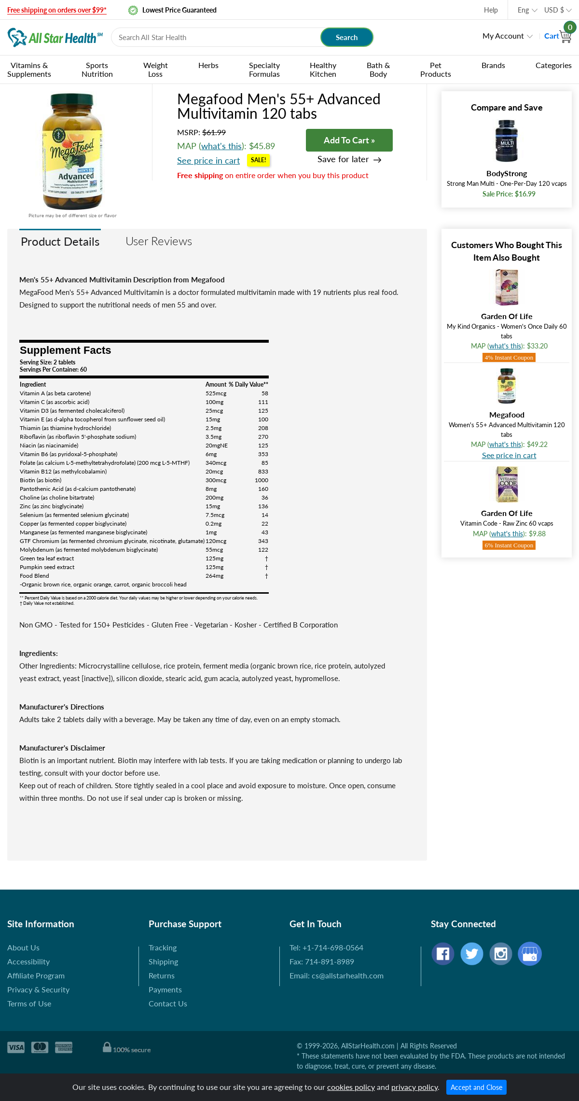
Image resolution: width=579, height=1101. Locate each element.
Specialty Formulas (264, 69)
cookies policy (351, 1086)
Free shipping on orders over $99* (57, 10)
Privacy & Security (38, 989)
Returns (162, 975)
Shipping (163, 961)
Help (491, 10)
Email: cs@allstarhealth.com (337, 975)
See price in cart (208, 160)
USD (554, 10)
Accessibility (28, 961)
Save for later (343, 159)
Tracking (163, 947)
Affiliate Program (36, 975)
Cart (558, 35)
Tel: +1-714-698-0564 (326, 947)
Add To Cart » (349, 140)
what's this (221, 145)
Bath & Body (378, 69)
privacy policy (414, 1086)
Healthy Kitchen (323, 69)
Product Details (60, 241)
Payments (165, 989)
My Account (503, 35)
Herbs (208, 65)
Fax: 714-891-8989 (322, 961)
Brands (493, 65)
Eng (523, 10)
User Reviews (158, 241)
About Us (23, 947)
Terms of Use (29, 1003)
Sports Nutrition (97, 69)
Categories (554, 65)
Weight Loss (155, 69)
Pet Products (435, 69)
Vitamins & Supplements (29, 69)
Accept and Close (476, 1087)
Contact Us (168, 1003)
